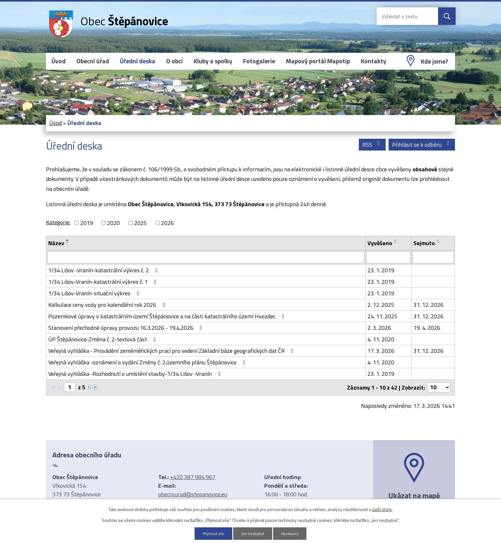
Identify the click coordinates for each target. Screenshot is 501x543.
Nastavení (292, 533)
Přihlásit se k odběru (422, 144)
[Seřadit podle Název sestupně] (67, 242)
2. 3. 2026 (379, 327)
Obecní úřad (92, 61)
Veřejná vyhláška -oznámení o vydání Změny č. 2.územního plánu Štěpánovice (148, 362)
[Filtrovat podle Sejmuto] (433, 257)
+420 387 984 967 (192, 477)
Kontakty (373, 61)
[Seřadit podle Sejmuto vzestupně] (438, 240)
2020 (113, 223)
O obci (174, 61)
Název (56, 243)
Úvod (58, 61)
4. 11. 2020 (380, 339)
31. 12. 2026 (428, 304)
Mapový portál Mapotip (318, 61)
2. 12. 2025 (380, 304)
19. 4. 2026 (426, 327)
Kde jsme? (434, 61)
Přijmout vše (211, 533)
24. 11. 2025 (382, 316)
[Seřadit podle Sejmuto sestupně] (438, 242)
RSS (372, 144)
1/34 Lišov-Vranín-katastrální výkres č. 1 (103, 281)
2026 (167, 223)
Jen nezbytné (253, 533)
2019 (86, 223)
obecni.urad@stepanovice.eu (192, 494)
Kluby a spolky (213, 61)
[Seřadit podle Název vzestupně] (67, 240)
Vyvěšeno (379, 243)
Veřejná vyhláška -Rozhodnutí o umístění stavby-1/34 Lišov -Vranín (135, 373)
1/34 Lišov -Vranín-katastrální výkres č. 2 (104, 270)
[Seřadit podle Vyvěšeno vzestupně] (395, 240)
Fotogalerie (259, 61)
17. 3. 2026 (380, 350)
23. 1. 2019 (380, 270)
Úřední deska (137, 61)
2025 (140, 223)
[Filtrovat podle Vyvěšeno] (388, 257)
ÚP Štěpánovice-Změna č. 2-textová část (103, 339)
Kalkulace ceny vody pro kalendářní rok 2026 (108, 304)
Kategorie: (58, 222)
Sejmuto (424, 243)
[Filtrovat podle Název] (205, 257)
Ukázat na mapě (414, 495)
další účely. (382, 508)
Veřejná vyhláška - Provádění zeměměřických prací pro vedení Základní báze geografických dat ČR (172, 350)
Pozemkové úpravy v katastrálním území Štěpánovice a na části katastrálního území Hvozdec (167, 316)
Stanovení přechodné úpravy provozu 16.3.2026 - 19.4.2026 (126, 327)
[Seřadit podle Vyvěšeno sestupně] (395, 242)
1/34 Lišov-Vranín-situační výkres (95, 293)
